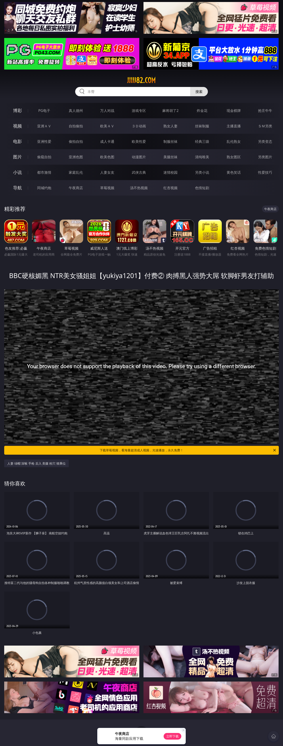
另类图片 (265, 156)
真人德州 (76, 110)
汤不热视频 (139, 187)
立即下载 (172, 736)
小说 (17, 172)
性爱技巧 (265, 172)
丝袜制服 (202, 126)
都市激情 (44, 172)
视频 (17, 126)
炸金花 (202, 110)
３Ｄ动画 (139, 126)
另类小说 (202, 172)
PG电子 (44, 110)
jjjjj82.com (141, 80)
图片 (17, 157)
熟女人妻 (170, 126)
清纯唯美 (202, 156)
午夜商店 (76, 187)
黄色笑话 (234, 172)
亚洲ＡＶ (44, 126)
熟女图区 (234, 156)
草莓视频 (107, 187)
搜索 (199, 91)
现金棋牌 (234, 110)
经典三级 (202, 141)
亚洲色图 (76, 156)
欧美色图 (107, 156)
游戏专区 (139, 110)
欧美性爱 (139, 141)
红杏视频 (170, 187)
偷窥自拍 (44, 156)
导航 (17, 188)
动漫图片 (139, 156)
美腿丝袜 (170, 156)
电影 (17, 141)
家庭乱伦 (76, 172)
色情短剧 (202, 187)
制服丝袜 (170, 141)
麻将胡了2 (170, 110)
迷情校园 (170, 172)
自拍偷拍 (76, 126)
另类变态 (265, 141)
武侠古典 (139, 172)
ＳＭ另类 (265, 126)
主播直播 (234, 126)
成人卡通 (107, 141)
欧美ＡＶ (107, 126)
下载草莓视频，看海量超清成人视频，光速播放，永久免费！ (188, 450)
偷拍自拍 (76, 141)
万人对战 (107, 110)
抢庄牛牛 (265, 110)
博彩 (17, 110)
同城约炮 (44, 187)
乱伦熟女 (234, 141)
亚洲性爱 (44, 141)
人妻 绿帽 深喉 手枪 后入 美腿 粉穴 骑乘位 (36, 463)
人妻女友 (107, 172)
